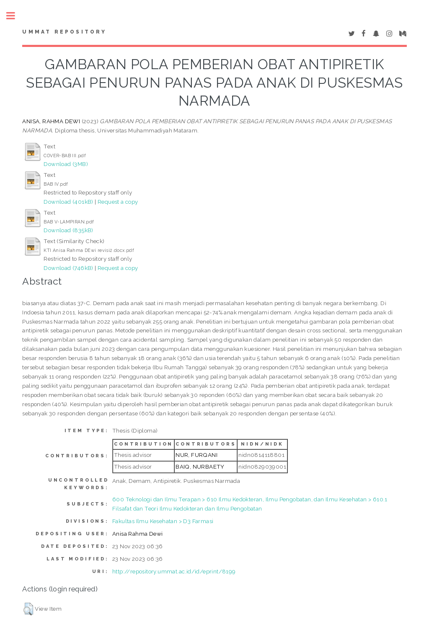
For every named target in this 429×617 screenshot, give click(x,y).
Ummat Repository (64, 32)
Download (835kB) (68, 230)
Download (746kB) (68, 267)
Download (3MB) (66, 164)
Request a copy (118, 201)
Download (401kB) (68, 201)
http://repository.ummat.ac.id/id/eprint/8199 (174, 571)
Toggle (15, 15)
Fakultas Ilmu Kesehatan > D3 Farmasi (162, 521)
